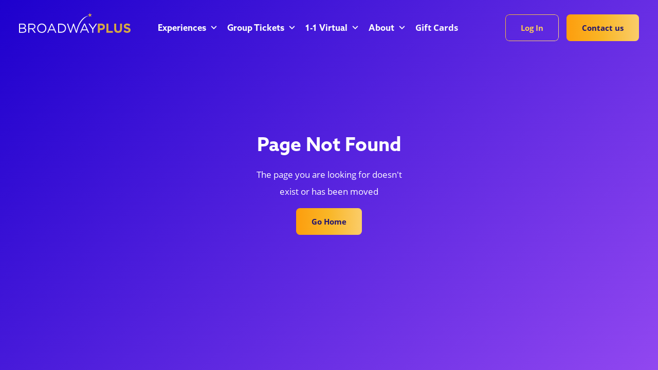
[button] (187, 28)
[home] (74, 23)
